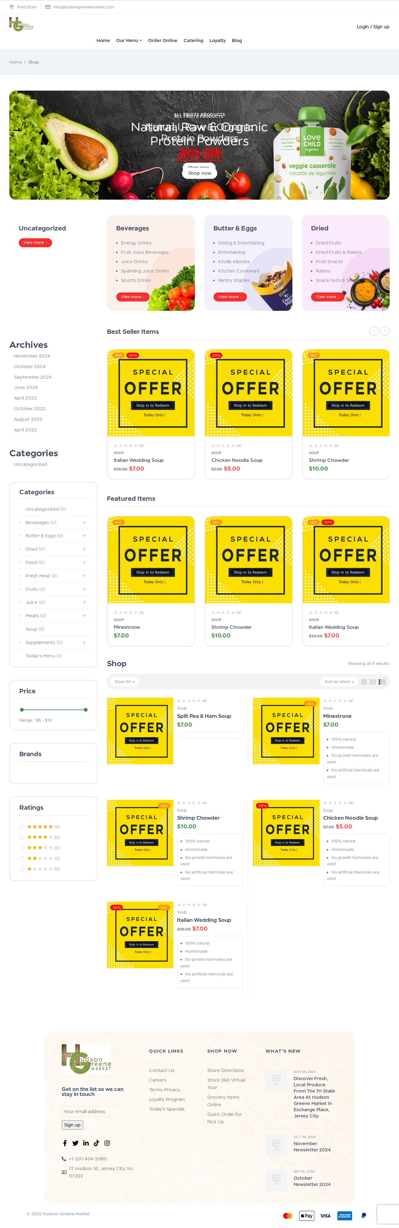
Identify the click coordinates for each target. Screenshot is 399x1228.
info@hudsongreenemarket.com (83, 7)
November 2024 (32, 355)
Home (15, 61)
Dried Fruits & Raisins (339, 252)
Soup (35, 629)
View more (33, 242)
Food (35, 562)
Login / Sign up (373, 26)
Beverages (132, 228)
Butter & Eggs (235, 228)
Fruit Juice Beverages (145, 252)
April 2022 (25, 429)
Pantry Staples (234, 280)
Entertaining (231, 252)
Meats (36, 615)
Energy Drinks (136, 242)
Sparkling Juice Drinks (145, 270)
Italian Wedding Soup (139, 460)
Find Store (23, 7)
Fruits (36, 589)
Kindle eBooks (234, 261)
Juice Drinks (134, 261)
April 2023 (25, 398)
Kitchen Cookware (239, 270)
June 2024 (26, 387)
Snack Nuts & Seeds (338, 280)
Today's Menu (44, 655)
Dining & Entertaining (241, 242)
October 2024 (30, 366)
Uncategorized (42, 228)
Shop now (199, 173)
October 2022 (30, 408)
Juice (35, 602)
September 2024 (33, 377)
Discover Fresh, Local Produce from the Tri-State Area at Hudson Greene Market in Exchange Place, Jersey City (314, 1097)
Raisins (323, 270)
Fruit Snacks (329, 261)
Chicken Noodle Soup (236, 460)
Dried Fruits (328, 242)
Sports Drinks (136, 280)
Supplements (44, 642)
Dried (320, 228)
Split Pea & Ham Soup (204, 716)
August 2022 (28, 419)
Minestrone (127, 627)
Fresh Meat (42, 575)
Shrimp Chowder (329, 460)
